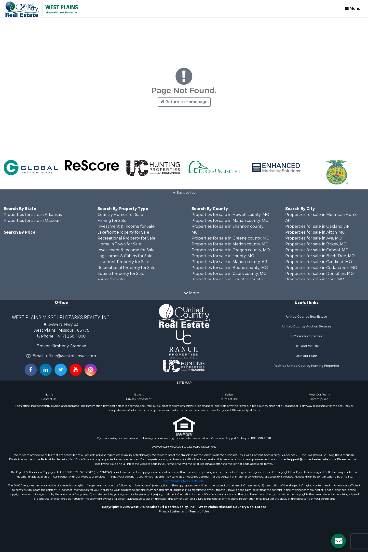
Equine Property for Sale (120, 273)
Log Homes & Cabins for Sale (124, 255)
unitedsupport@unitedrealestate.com (307, 459)
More (191, 293)
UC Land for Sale (307, 346)
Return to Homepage (184, 101)
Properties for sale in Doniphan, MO (319, 273)
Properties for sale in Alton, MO (315, 232)
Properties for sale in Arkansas (33, 214)
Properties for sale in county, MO (222, 255)
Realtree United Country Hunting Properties (307, 366)
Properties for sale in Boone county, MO (229, 267)
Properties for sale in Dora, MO (314, 279)
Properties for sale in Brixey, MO (316, 244)
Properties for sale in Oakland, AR (317, 226)
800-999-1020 (261, 438)
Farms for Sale (111, 279)
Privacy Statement (138, 399)
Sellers (229, 394)
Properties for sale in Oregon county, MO (230, 250)
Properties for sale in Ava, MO (313, 238)
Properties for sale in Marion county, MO (230, 220)
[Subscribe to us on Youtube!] (75, 370)
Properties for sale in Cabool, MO (317, 250)
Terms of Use (229, 399)
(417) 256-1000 (71, 336)
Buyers (139, 394)
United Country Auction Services (306, 326)
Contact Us (48, 399)
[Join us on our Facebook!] (31, 370)
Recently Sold (319, 399)
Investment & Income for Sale (126, 226)
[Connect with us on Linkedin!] (46, 370)
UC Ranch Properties (306, 336)
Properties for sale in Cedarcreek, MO (321, 267)
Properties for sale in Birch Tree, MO (320, 255)
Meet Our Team (319, 394)
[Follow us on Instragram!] (90, 370)
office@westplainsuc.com (71, 355)
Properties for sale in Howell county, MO (230, 214)
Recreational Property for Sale (126, 238)
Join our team (306, 356)
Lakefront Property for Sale (123, 232)
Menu (352, 8)
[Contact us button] (338, 541)
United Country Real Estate (306, 317)
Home (49, 394)
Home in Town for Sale (119, 244)
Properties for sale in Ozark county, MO (229, 273)
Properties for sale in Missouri (32, 220)
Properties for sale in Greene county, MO (230, 238)
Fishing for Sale (111, 220)
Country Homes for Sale (120, 214)
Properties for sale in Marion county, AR (229, 261)
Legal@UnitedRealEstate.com (184, 481)
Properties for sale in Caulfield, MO (318, 261)
